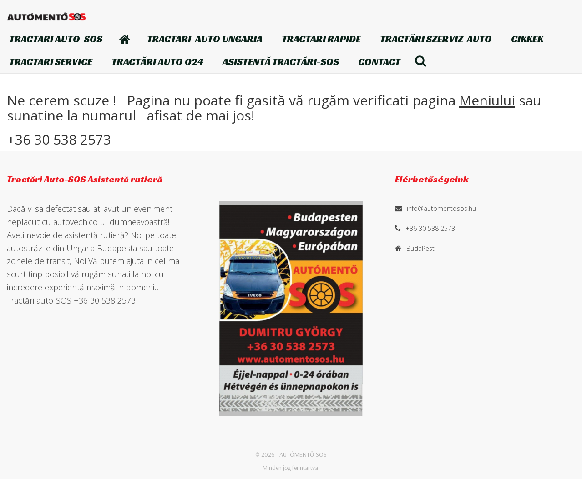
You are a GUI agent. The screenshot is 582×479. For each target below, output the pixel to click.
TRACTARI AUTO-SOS (55, 39)
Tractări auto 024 (157, 61)
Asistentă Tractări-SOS (281, 61)
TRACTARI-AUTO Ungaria (205, 39)
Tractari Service (50, 61)
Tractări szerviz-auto (436, 39)
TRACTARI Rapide (321, 39)
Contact (379, 61)
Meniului (487, 100)
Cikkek (527, 39)
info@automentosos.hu (441, 208)
